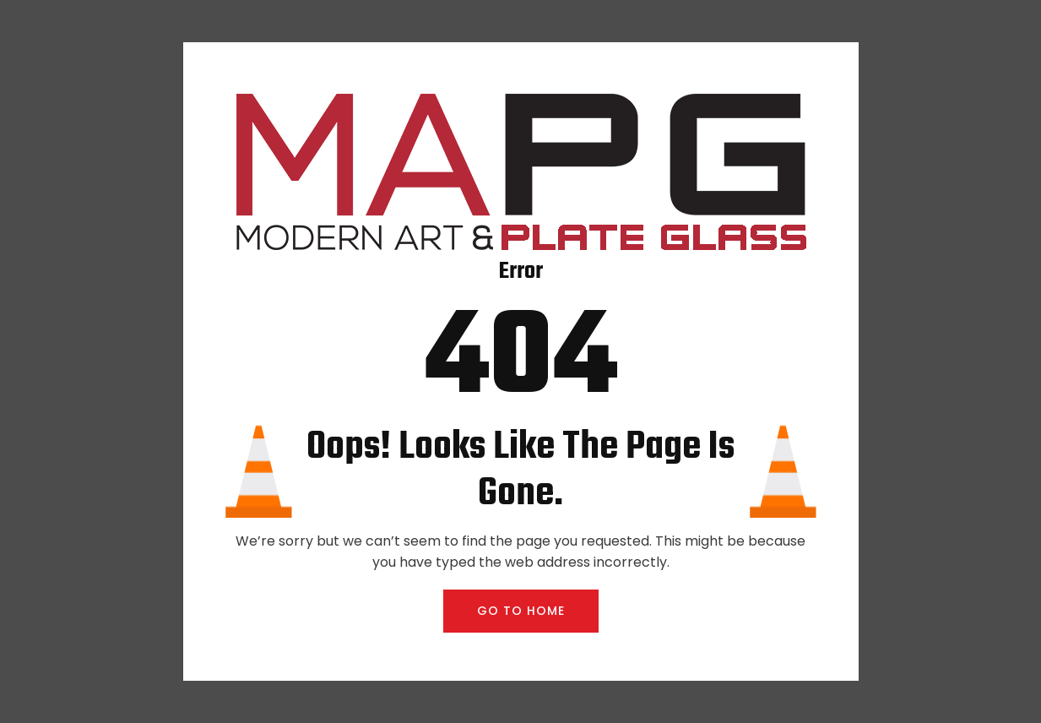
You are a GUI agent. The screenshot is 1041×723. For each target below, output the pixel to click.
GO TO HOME (521, 610)
